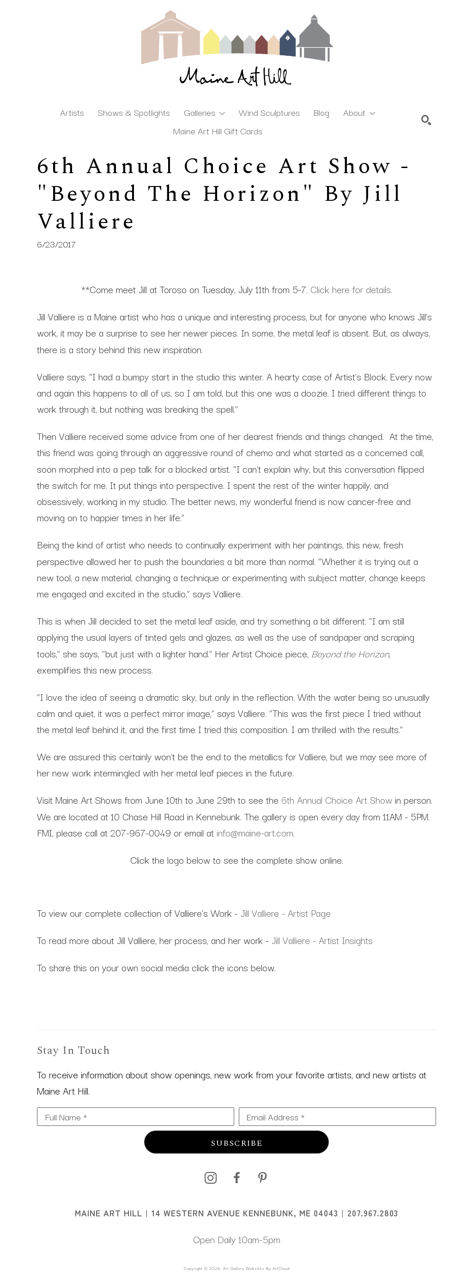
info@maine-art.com (255, 832)
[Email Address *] (337, 1116)
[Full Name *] (135, 1116)
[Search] (426, 120)
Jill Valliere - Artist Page (286, 912)
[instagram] (211, 1178)
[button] (204, 111)
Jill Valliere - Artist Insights (322, 939)
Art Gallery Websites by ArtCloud (256, 1268)
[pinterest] (262, 1178)
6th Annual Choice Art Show (336, 799)
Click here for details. (351, 289)
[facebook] (236, 1178)
